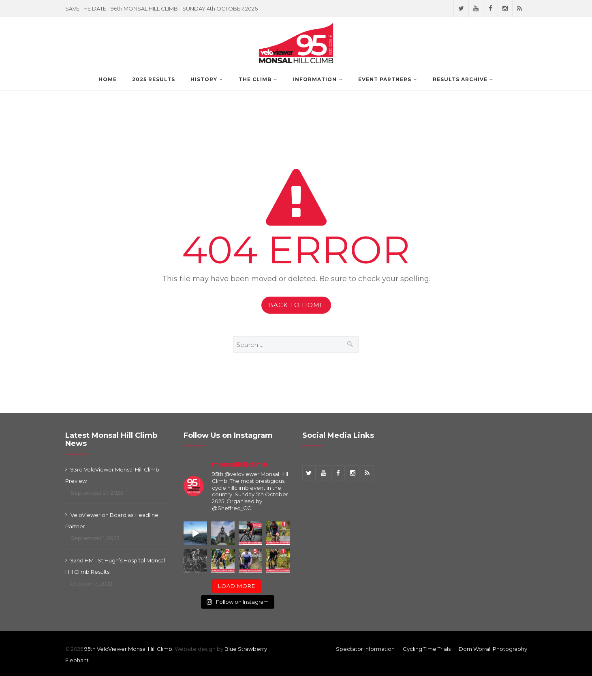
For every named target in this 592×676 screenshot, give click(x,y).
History (203, 79)
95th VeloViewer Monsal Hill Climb (128, 649)
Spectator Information (365, 649)
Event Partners (384, 79)
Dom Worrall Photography (493, 649)
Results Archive (460, 79)
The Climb (255, 79)
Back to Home (296, 305)
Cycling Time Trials (427, 649)
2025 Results (153, 79)
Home (107, 79)
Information (315, 79)
